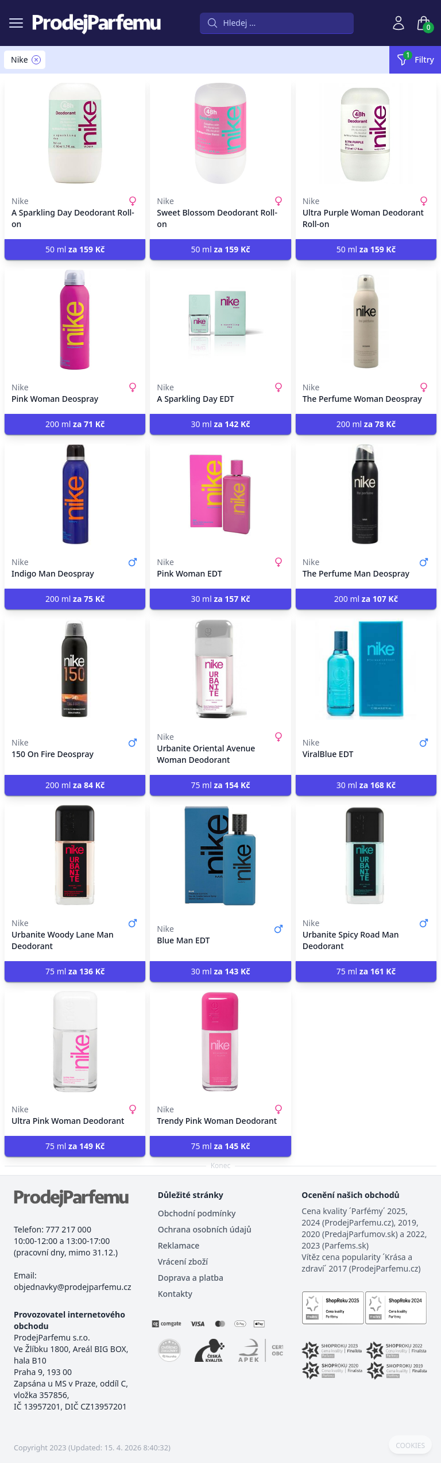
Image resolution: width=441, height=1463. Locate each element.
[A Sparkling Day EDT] (220, 319)
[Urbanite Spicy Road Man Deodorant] (366, 855)
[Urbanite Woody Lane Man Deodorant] (75, 855)
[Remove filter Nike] (36, 59)
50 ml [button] (75, 249)
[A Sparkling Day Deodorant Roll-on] (75, 133)
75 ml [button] (220, 785)
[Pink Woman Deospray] (75, 319)
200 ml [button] (75, 423)
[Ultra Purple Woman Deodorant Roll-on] (366, 133)
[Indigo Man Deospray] (75, 494)
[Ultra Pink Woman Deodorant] (75, 1041)
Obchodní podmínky (197, 1213)
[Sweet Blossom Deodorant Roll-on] (220, 133)
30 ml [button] (220, 423)
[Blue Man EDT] (220, 855)
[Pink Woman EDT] (220, 494)
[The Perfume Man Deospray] (366, 494)
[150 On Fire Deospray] (75, 669)
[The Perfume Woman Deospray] (366, 319)
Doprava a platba (190, 1277)
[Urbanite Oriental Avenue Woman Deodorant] (220, 669)
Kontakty (175, 1293)
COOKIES (410, 1445)
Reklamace (179, 1245)
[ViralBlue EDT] (366, 669)
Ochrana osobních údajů (205, 1229)
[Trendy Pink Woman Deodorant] (220, 1041)
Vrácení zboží (183, 1261)
